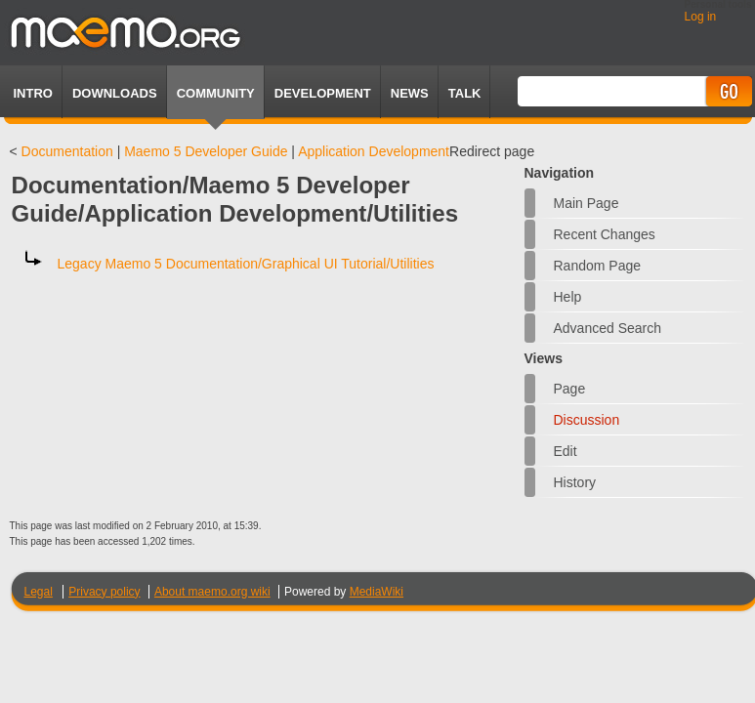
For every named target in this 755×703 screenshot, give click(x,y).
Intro (33, 93)
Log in (701, 16)
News (410, 93)
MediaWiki (376, 592)
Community (216, 93)
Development (322, 93)
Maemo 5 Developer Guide (205, 151)
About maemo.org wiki (212, 592)
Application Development (373, 151)
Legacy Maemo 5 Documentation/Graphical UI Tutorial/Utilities (246, 263)
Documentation (67, 151)
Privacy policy (104, 592)
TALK (465, 93)
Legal (38, 592)
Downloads (114, 93)
